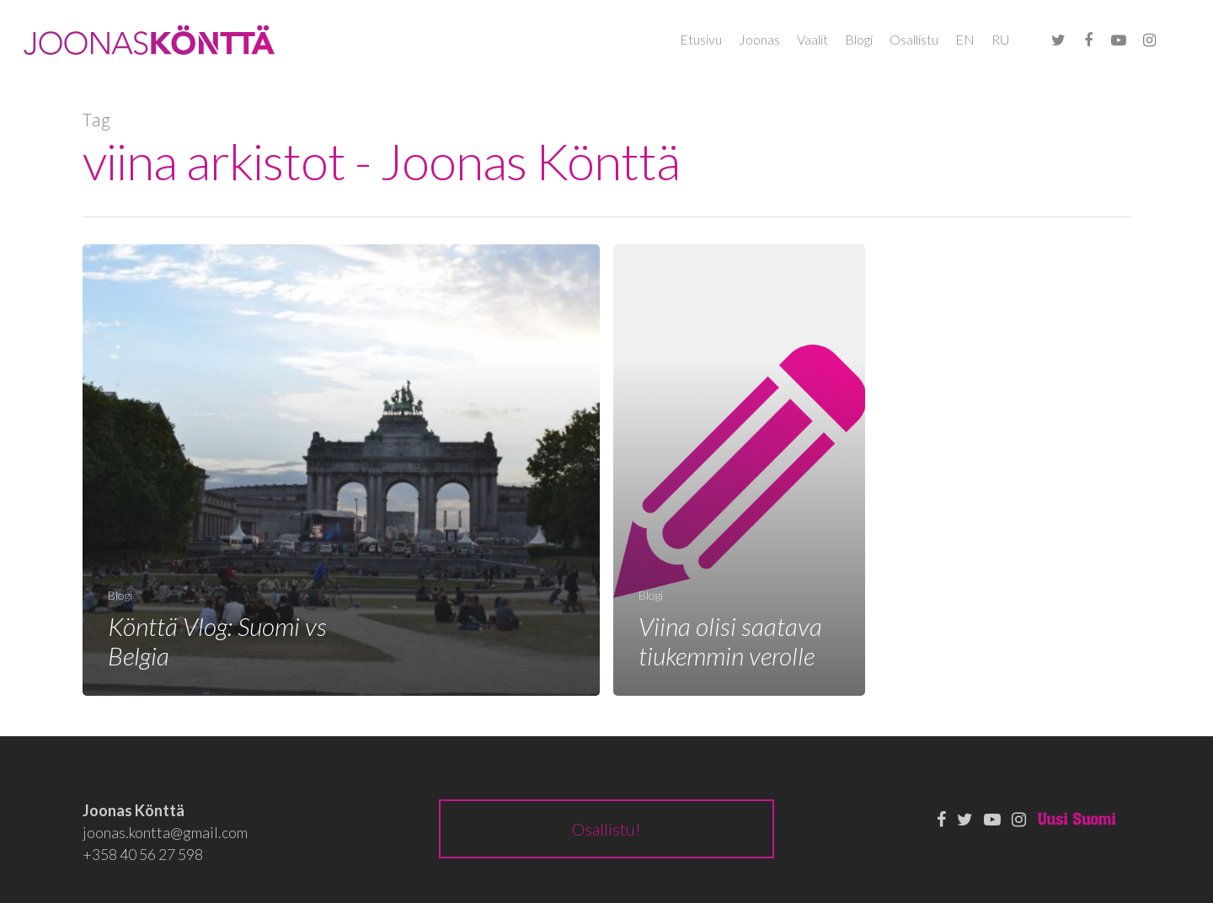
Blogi (859, 39)
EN (965, 39)
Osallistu (914, 39)
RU (1000, 39)
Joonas (759, 39)
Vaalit (812, 39)
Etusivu (701, 39)
